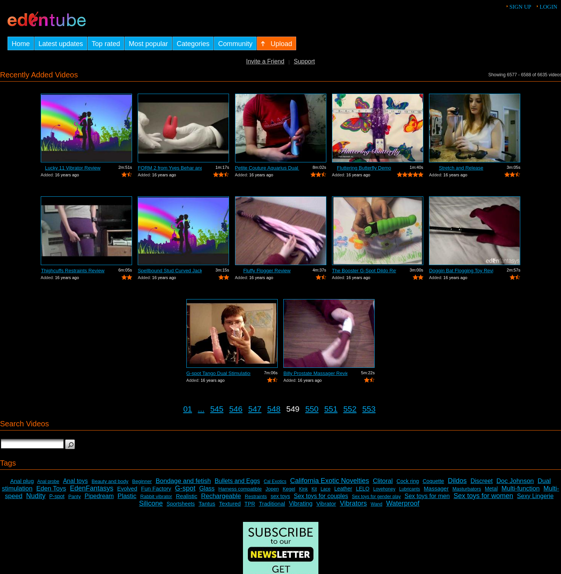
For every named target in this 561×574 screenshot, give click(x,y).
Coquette (433, 481)
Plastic (127, 496)
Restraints (256, 496)
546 (236, 408)
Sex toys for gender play (376, 496)
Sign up (520, 7)
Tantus (206, 503)
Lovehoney (384, 489)
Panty (74, 496)
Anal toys (75, 481)
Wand (377, 504)
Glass (207, 488)
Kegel (289, 489)
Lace (325, 489)
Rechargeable (221, 496)
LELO (362, 489)
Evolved (127, 488)
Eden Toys (51, 488)
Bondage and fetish (183, 481)
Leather (343, 489)
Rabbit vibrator (156, 496)
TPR (249, 504)
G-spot (185, 488)
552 (350, 408)
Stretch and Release (461, 168)
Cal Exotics (275, 481)
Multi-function (520, 488)
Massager (436, 488)
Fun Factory (156, 488)
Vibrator (326, 503)
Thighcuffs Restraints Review (73, 270)
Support (304, 61)
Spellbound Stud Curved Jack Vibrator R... (170, 270)
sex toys (280, 496)
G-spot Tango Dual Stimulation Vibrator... (218, 373)
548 (273, 408)
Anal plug (22, 481)
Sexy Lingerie (535, 496)
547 (254, 408)
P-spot (56, 496)
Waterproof (402, 503)
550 (311, 408)
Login (548, 7)
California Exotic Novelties (329, 481)
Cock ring (408, 481)
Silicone (151, 503)
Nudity (35, 496)
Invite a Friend (265, 61)
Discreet (481, 481)
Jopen (272, 489)
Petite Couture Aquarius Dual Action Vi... (267, 168)
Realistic (186, 496)
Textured (230, 503)
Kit (314, 489)
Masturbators (466, 489)
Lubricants (409, 489)
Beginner (142, 481)
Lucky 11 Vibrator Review (72, 168)
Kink (303, 489)
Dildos (457, 481)
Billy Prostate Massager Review (315, 373)
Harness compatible (240, 489)
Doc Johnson (515, 481)
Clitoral (383, 481)
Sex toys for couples (321, 496)
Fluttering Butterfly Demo (364, 168)
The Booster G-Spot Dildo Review (364, 270)
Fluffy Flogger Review (266, 270)
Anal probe (48, 481)
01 (187, 408)
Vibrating (301, 503)
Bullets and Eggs (237, 481)
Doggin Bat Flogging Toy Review (461, 270)
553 (368, 408)
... (201, 408)
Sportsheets (181, 504)
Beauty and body (110, 481)
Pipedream (99, 496)
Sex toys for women (483, 496)
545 (216, 408)
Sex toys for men (427, 496)
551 (331, 408)
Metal (491, 489)
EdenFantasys (91, 488)
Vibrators (353, 503)
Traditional (272, 503)
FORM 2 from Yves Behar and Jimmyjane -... (170, 168)
